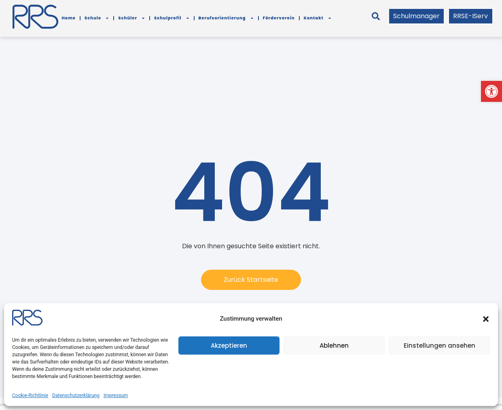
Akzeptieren (229, 345)
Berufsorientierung (226, 18)
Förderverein (279, 18)
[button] (491, 91)
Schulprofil (172, 18)
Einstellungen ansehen (439, 345)
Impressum (116, 395)
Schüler (131, 18)
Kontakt (318, 18)
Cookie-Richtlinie (30, 395)
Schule (97, 18)
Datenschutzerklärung (76, 395)
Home (68, 18)
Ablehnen (334, 345)
